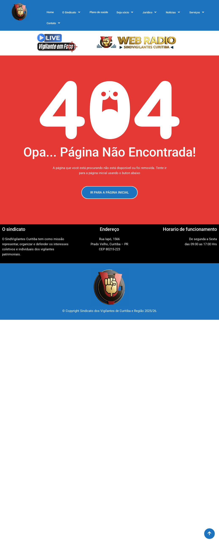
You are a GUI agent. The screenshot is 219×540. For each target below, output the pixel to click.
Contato (54, 23)
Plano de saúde (99, 12)
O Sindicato (71, 12)
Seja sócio (125, 12)
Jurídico (150, 12)
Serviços (197, 12)
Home (50, 12)
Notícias (173, 12)
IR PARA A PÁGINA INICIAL (109, 192)
